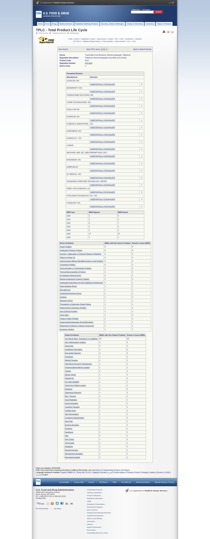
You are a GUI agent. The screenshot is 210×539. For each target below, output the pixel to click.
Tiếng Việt (80, 472)
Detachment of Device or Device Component (77, 326)
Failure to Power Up (67, 258)
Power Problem (66, 247)
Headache (69, 447)
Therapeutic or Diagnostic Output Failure (75, 304)
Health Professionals (94, 527)
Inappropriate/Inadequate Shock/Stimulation (76, 322)
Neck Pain (69, 421)
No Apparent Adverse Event (70, 276)
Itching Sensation (71, 403)
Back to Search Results (142, 49)
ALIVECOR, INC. (73, 81)
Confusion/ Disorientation (74, 418)
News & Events (92, 510)
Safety (89, 501)
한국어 (88, 472)
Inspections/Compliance (95, 515)
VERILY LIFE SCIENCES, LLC (78, 189)
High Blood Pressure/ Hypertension (78, 364)
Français (130, 472)
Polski (137, 472)
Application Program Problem (71, 250)
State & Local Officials (94, 518)
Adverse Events (101, 39)
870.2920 (88, 63)
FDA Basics (103, 482)
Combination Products (94, 490)
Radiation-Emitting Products (91, 41)
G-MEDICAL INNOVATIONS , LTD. (80, 124)
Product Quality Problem (69, 319)
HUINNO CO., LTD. (74, 138)
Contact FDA (79, 482)
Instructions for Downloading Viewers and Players (111, 470)
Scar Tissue (69, 439)
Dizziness (68, 389)
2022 (69, 223)
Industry (90, 524)
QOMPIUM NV (72, 167)
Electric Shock (70, 375)
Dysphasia (69, 357)
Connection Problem (67, 265)
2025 (69, 234)
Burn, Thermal (70, 396)
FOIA (114, 482)
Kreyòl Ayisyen (119, 472)
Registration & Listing (88, 39)
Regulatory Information (95, 498)
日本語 (167, 472)
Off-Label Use (65, 290)
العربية (110, 472)
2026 (69, 237)
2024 (69, 230)
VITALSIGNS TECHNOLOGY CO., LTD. (82, 196)
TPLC (134, 41)
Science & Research (94, 495)
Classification (129, 39)
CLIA (128, 41)
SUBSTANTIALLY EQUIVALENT (102, 84)
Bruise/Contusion (71, 450)
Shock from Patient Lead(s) (75, 385)
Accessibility (64, 482)
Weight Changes (71, 360)
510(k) (70, 39)
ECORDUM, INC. (73, 117)
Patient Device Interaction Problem (73, 308)
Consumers (91, 521)
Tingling (68, 371)
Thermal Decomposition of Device (73, 272)
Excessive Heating (67, 329)
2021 (69, 219)
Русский (103, 472)
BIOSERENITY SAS (74, 88)
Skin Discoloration (72, 414)
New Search (63, 49)
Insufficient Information (73, 350)
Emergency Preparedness (96, 504)
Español (64, 472)
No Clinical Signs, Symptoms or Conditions (81, 339)
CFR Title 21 (77, 41)
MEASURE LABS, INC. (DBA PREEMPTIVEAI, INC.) (87, 153)
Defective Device (66, 301)
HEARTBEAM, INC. (74, 131)
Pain (66, 436)
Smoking (63, 297)
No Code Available (72, 382)
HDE (121, 39)
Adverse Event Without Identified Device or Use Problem (81, 261)
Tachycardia (69, 443)
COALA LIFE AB (73, 110)
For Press (57, 509)
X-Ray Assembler (107, 41)
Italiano (153, 472)
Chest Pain (69, 346)
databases (74, 33)
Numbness (69, 432)
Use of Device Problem (68, 311)
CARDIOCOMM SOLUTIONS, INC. (80, 95)
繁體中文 (71, 472)
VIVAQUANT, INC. (74, 203)
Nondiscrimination (143, 482)
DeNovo (76, 39)
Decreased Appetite (72, 457)
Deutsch (160, 472)
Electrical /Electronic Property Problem (74, 279)
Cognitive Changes (72, 407)
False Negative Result (68, 286)
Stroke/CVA (69, 378)
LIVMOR (70, 145)
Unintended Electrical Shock (70, 293)
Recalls (110, 39)
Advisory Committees (94, 492)
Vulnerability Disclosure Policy (97, 533)
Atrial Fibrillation (71, 400)
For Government (42, 508)
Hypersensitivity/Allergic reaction (77, 368)
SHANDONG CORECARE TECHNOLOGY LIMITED (87, 181)
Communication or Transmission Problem (75, 268)
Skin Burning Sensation (74, 454)
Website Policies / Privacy (164, 482)
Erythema (68, 429)
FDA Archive (91, 530)
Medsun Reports (120, 41)
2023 (69, 227)
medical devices (59, 33)
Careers (91, 482)
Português (144, 472)
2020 (69, 216)
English (45, 475)
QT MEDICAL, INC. (74, 174)
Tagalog (95, 472)
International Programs (95, 507)
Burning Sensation (72, 425)
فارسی (38, 475)
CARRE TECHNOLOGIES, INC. (79, 102)
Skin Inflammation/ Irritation (75, 342)
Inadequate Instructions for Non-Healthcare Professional (81, 283)
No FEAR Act (126, 482)
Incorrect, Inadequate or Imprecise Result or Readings (80, 254)
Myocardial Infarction (73, 353)
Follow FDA (135, 9)
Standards (138, 39)
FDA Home (43, 33)
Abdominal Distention (73, 393)
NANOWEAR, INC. (74, 160)
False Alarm (64, 315)
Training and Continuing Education (99, 513)
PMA (116, 39)
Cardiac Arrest (70, 411)
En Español (146, 9)
